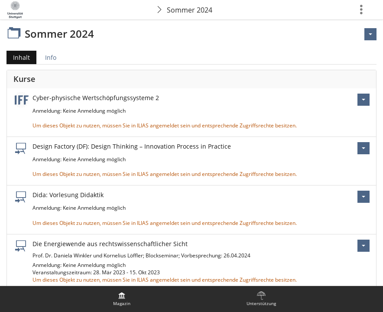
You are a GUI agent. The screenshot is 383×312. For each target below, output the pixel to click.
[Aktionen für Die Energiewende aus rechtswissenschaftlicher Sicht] (363, 246)
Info (50, 57)
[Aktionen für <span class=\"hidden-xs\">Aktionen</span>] (370, 34)
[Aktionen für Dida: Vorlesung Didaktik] (363, 197)
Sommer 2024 (189, 10)
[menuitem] (121, 299)
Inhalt (18, 57)
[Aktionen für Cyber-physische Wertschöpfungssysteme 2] (363, 100)
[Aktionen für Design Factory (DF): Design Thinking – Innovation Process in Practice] (363, 148)
